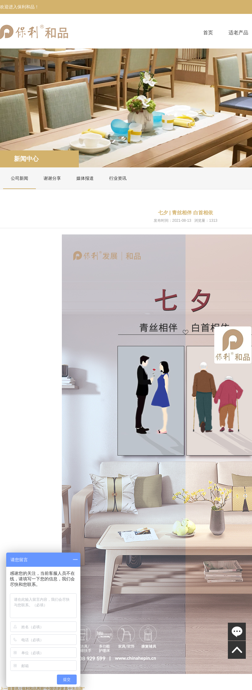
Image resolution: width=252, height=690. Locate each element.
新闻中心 (26, 158)
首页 (208, 32)
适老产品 (238, 32)
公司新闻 (19, 178)
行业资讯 (117, 178)
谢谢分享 (52, 178)
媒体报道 (85, 178)
